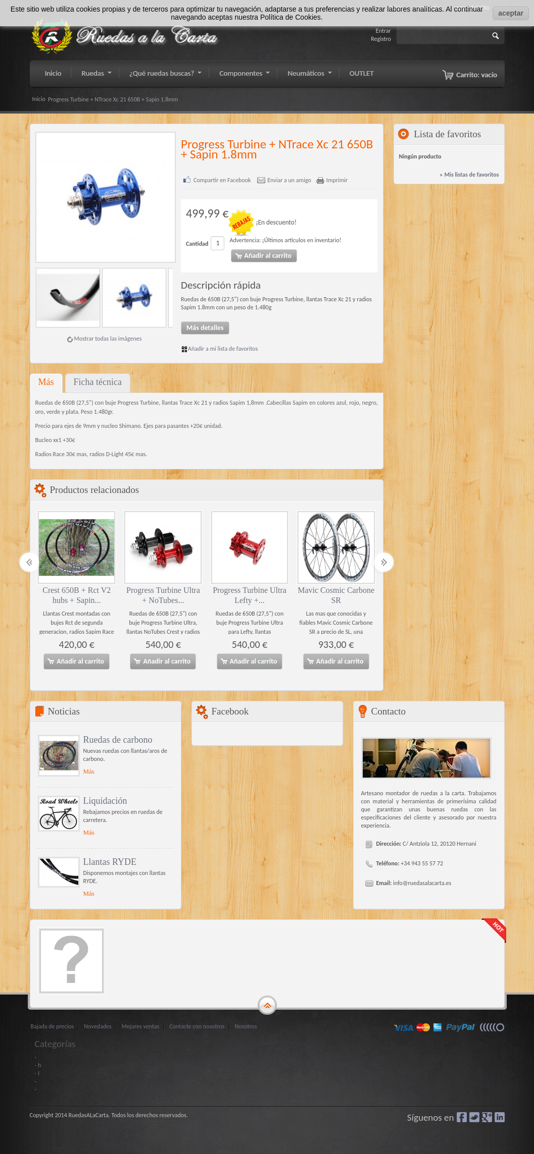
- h (38, 1064)
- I (37, 1072)
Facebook (462, 1117)
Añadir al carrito (75, 661)
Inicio (38, 98)
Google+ (487, 1117)
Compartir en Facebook (222, 180)
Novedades (97, 1025)
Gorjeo (474, 1117)
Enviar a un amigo (289, 180)
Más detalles (205, 327)
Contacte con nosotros (196, 1025)
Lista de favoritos (447, 134)
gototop (267, 1005)
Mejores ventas (141, 1025)
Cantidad (197, 243)
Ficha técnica (98, 382)
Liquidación (105, 800)
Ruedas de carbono (118, 739)
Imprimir (337, 180)
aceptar (510, 13)
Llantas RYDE (110, 861)
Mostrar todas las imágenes (107, 338)
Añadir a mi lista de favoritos (219, 348)
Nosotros (245, 1025)
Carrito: (476, 74)
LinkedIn (500, 1117)
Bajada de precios (52, 1025)
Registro (381, 38)
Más (46, 382)
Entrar (383, 30)
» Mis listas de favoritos (469, 174)
